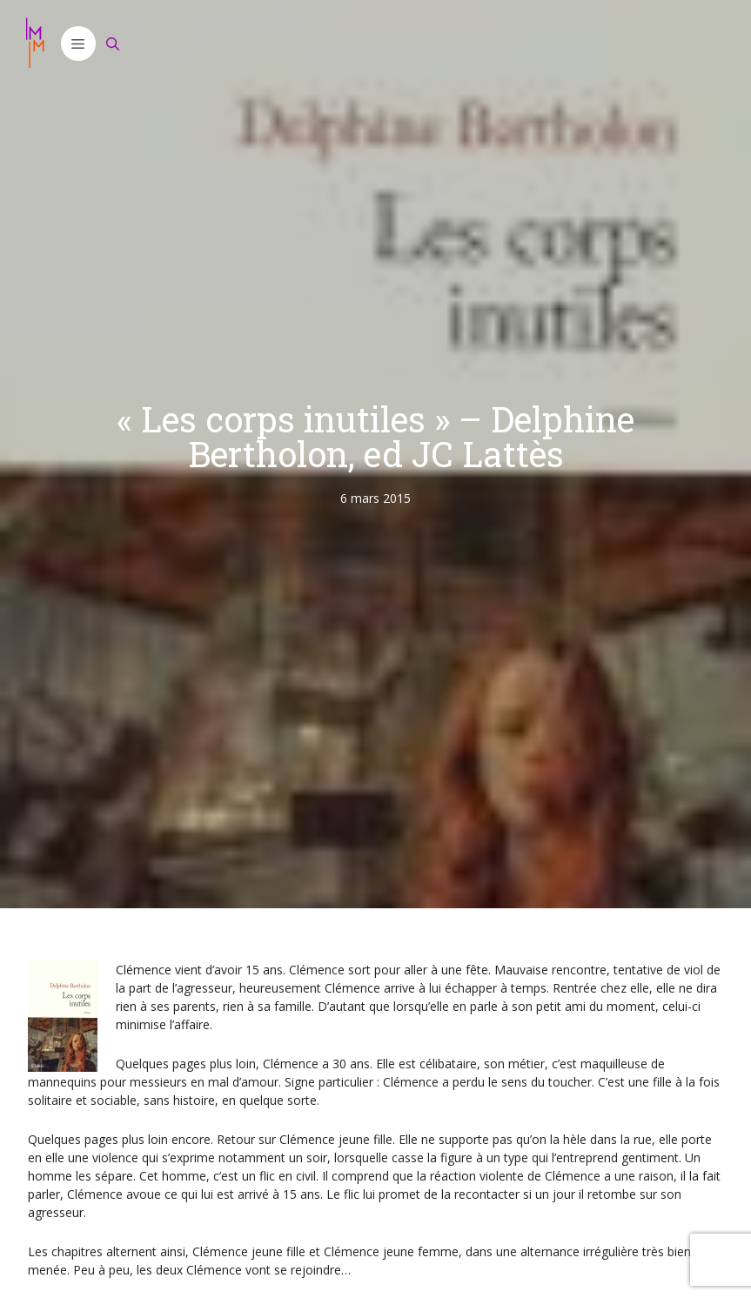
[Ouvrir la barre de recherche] (113, 43)
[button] (78, 43)
